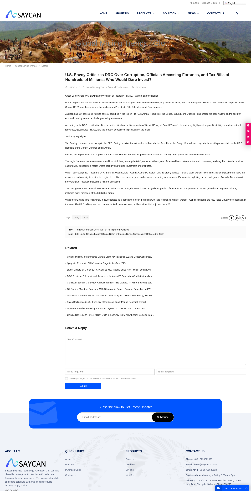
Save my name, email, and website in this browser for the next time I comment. (103, 346)
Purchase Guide (209, 3)
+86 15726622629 (208, 437)
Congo (77, 217)
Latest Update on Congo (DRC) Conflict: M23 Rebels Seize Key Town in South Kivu (109, 263)
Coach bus (130, 427)
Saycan (9, 438)
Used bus (130, 432)
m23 (86, 217)
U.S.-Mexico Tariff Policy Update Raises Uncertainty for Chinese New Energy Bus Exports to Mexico (117, 276)
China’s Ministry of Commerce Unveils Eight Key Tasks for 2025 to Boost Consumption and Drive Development (122, 257)
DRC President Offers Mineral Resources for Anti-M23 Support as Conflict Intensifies (199, 263)
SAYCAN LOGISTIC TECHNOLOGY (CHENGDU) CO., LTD (53, 475)
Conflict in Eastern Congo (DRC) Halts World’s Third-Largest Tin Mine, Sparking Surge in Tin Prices (116, 269)
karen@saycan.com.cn (205, 432)
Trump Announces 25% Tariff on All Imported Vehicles (102, 229)
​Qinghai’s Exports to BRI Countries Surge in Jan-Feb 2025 (186, 257)
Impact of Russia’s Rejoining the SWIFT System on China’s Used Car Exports (106, 282)
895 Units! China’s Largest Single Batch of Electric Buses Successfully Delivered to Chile (119, 234)
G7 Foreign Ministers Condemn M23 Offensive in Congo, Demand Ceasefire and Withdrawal (203, 269)
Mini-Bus (129, 443)
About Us (70, 427)
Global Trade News (118, 87)
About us (194, 3)
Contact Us (70, 443)
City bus (129, 437)
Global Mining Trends (112, 43)
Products (69, 432)
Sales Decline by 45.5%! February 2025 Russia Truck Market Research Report (196, 276)
